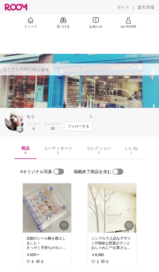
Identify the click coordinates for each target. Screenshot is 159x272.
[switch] (58, 172)
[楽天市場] (145, 7)
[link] (47, 208)
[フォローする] (78, 126)
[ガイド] (123, 7)
